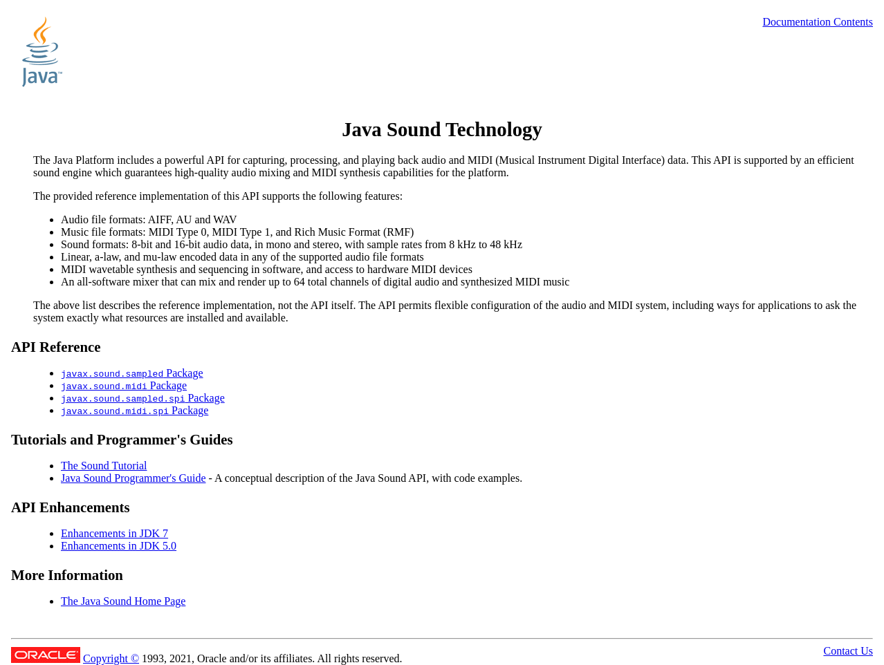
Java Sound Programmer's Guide (133, 478)
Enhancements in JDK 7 (114, 533)
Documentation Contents (817, 22)
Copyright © (111, 658)
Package (132, 373)
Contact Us (848, 651)
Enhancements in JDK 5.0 (118, 546)
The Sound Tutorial (104, 465)
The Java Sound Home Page (123, 601)
